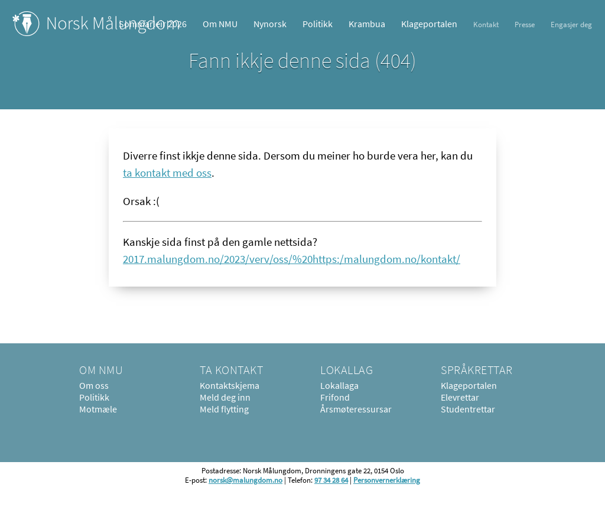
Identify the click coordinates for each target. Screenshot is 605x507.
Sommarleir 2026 (153, 24)
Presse (525, 24)
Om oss (94, 385)
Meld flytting (224, 409)
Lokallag (346, 369)
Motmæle (98, 409)
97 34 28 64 (331, 480)
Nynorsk (270, 24)
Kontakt (486, 24)
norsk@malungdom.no (245, 480)
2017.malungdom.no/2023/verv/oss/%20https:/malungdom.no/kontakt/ (291, 259)
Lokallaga (339, 385)
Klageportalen (429, 24)
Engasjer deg (571, 24)
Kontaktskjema (229, 385)
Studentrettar (468, 409)
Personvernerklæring (386, 480)
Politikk (317, 24)
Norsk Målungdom (96, 24)
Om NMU (220, 24)
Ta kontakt (231, 369)
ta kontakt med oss (167, 172)
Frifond (335, 397)
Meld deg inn (225, 397)
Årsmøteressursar (356, 409)
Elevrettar (460, 397)
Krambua (367, 24)
